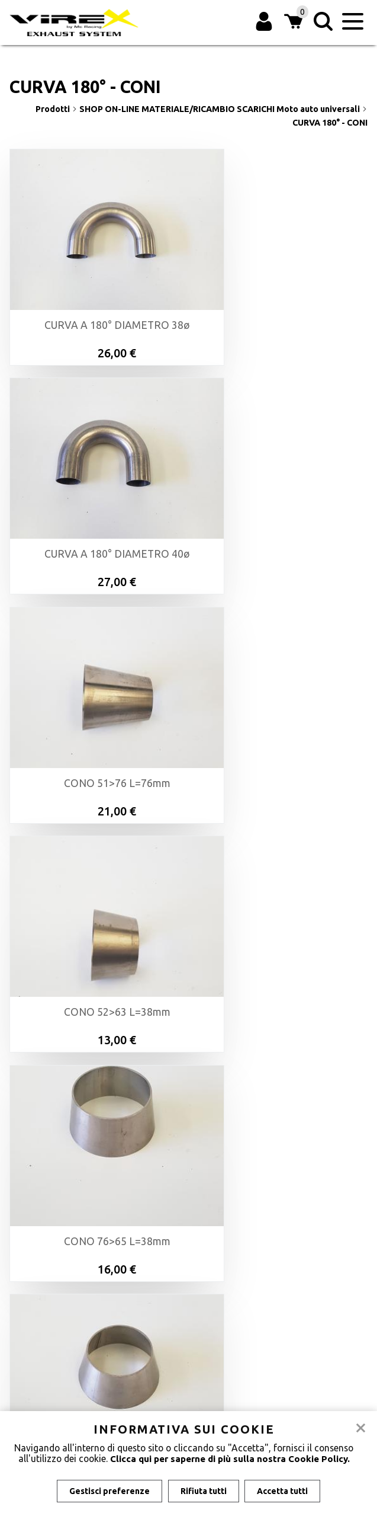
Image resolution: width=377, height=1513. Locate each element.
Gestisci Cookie (188, 1343)
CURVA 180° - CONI (330, 122)
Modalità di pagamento (188, 1291)
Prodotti (57, 109)
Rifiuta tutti (204, 1491)
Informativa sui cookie (188, 1317)
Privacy (188, 1330)
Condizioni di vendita (188, 1304)
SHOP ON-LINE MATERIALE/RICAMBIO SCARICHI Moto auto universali (223, 109)
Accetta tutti (284, 1491)
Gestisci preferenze (108, 1491)
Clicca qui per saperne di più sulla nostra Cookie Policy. (229, 1458)
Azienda (188, 1278)
